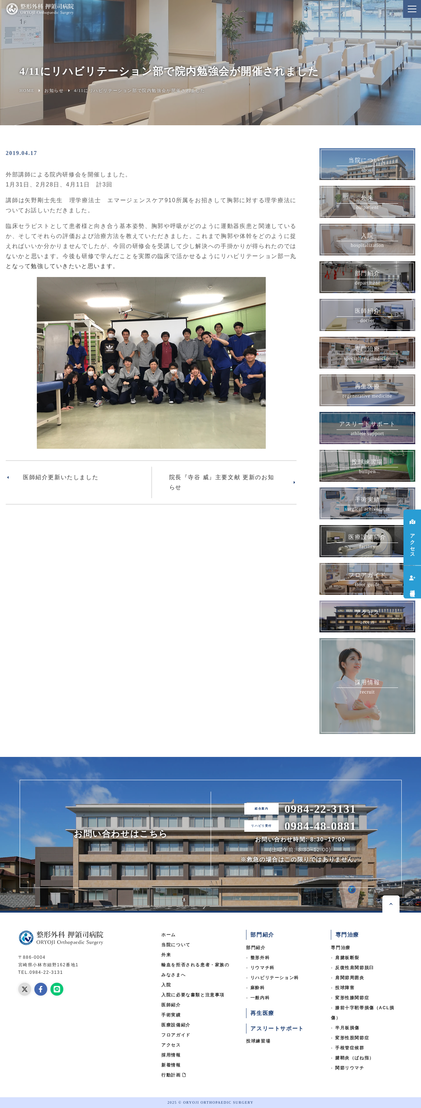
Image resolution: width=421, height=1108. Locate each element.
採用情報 (171, 1055)
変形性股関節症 (352, 1037)
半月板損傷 (347, 1027)
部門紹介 (255, 947)
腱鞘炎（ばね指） (354, 1057)
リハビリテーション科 (274, 977)
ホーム (168, 934)
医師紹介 (171, 1004)
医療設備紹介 (176, 1024)
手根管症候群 (349, 1047)
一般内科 (260, 997)
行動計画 (173, 1075)
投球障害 (344, 987)
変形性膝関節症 (352, 997)
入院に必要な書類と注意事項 (193, 994)
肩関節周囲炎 (349, 977)
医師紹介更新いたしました (60, 477)
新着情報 (171, 1065)
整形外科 (260, 957)
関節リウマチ (349, 1067)
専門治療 (340, 947)
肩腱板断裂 (347, 957)
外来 (166, 954)
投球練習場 (258, 1041)
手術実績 (171, 1014)
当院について (176, 944)
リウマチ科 (262, 967)
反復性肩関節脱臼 (354, 967)
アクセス (171, 1045)
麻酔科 (257, 987)
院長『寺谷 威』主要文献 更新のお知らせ (221, 482)
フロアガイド (176, 1034)
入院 (166, 984)
